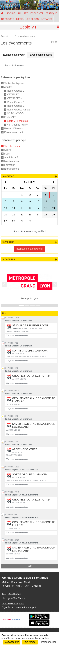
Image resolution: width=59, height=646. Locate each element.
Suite (29, 566)
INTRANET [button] (46, 19)
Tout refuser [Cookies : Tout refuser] (29, 642)
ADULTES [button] (23, 13)
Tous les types (12, 146)
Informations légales (13, 603)
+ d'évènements (55, 176)
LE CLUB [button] (11, 13)
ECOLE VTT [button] (36, 13)
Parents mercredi (13, 132)
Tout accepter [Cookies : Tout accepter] (11, 642)
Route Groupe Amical (18, 109)
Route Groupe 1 (15, 102)
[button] (4, 284)
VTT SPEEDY (14, 98)
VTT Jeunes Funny (17, 124)
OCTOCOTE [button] (7, 19)
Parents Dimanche (14, 128)
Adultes (8, 87)
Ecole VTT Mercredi (18, 121)
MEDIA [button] (20, 19)
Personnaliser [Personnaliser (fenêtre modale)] (48, 642)
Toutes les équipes (14, 83)
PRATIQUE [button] (51, 13)
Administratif (11, 157)
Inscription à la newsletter (29, 248)
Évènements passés (41, 54)
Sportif (7, 150)
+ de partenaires (55, 259)
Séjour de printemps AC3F (30, 325)
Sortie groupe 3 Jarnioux (30, 350)
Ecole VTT (10, 117)
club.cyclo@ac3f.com (13, 598)
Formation (9, 165)
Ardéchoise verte (24, 449)
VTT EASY (13, 94)
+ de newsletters (55, 242)
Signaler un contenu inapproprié (19, 607)
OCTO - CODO (15, 113)
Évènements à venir (14, 54)
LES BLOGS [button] (32, 19)
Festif (7, 153)
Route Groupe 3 (15, 106)
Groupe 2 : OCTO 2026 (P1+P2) (31, 375)
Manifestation (11, 161)
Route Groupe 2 (15, 90)
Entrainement (11, 168)
